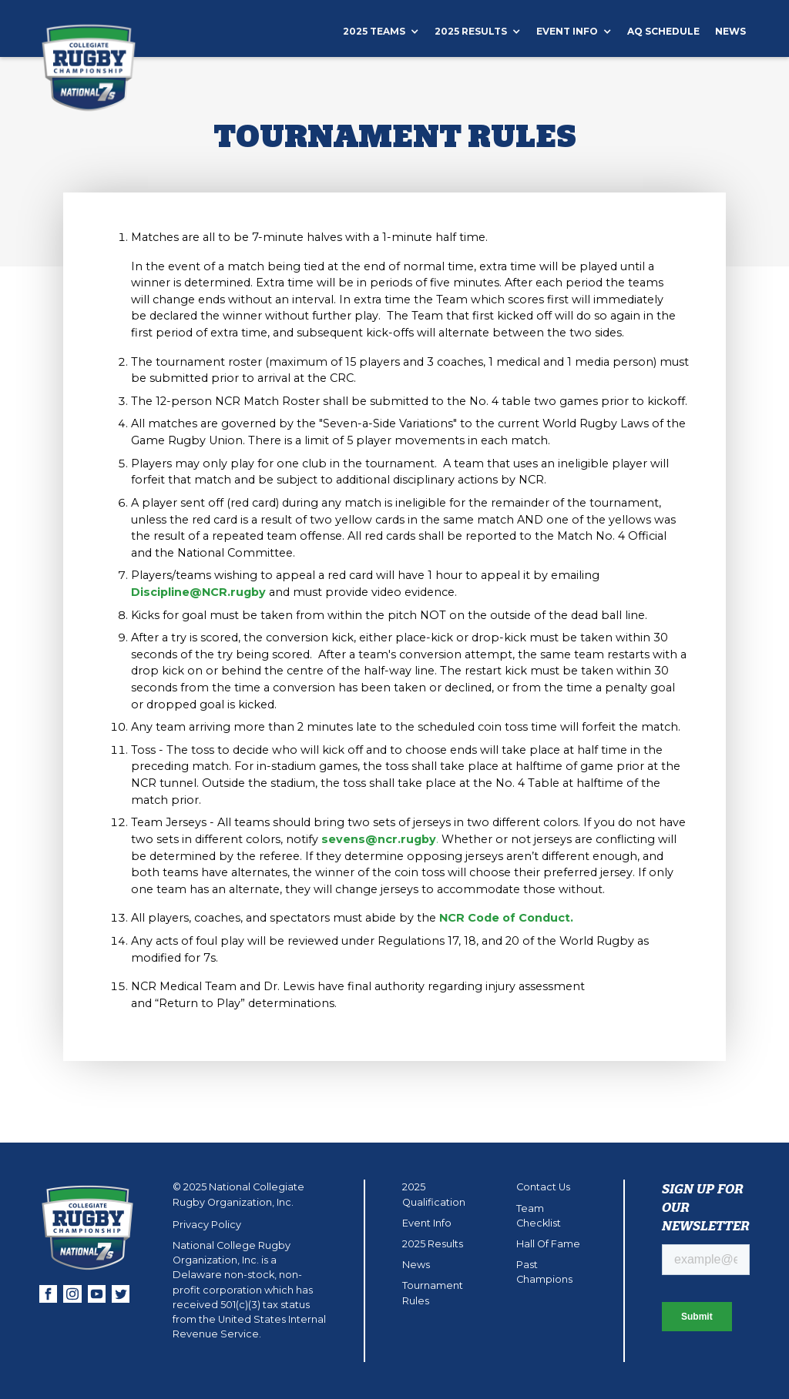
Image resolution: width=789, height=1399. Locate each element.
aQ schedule (663, 31)
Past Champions (544, 1272)
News (730, 31)
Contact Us (543, 1187)
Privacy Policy (207, 1224)
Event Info (427, 1223)
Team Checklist (538, 1216)
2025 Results (432, 1244)
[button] (389, 31)
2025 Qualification (433, 1194)
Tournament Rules (432, 1293)
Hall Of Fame (548, 1244)
